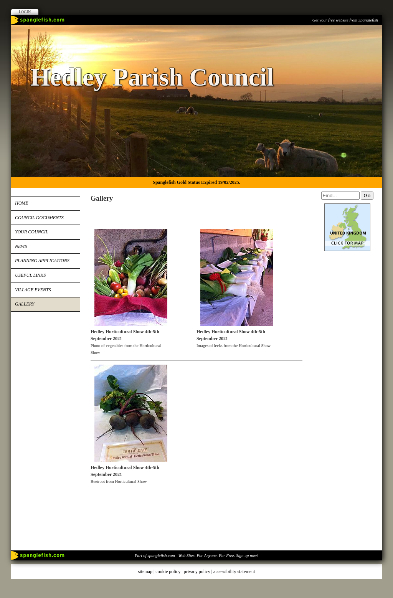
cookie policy (167, 571)
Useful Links (30, 275)
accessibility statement (234, 571)
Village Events (33, 289)
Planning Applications (42, 260)
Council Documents (39, 217)
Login (25, 12)
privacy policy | (198, 571)
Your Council (31, 232)
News (21, 246)
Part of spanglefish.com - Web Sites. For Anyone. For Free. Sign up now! (196, 555)
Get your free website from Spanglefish (345, 20)
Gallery (24, 304)
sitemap (145, 571)
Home (21, 203)
